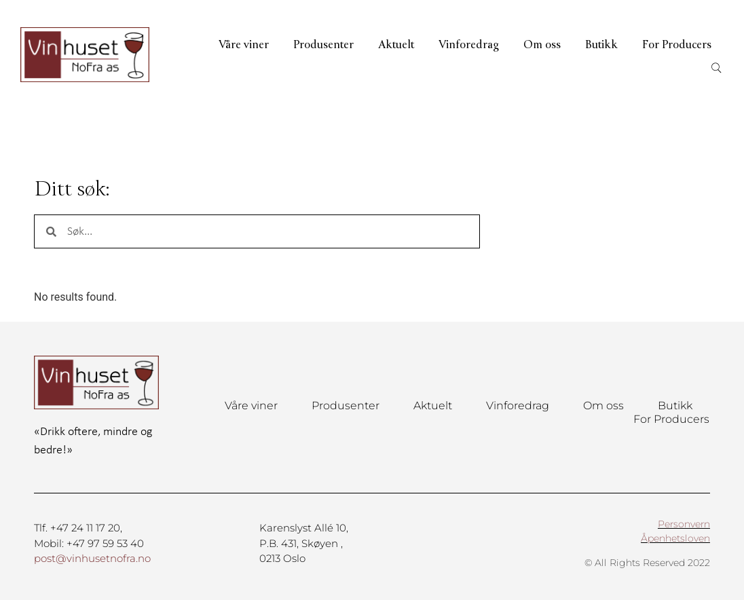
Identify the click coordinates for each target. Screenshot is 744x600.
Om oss (542, 45)
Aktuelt (396, 45)
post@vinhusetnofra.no (92, 558)
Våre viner (244, 45)
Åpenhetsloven (675, 538)
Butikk (601, 45)
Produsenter (323, 45)
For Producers (676, 45)
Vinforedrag (469, 45)
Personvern (684, 524)
